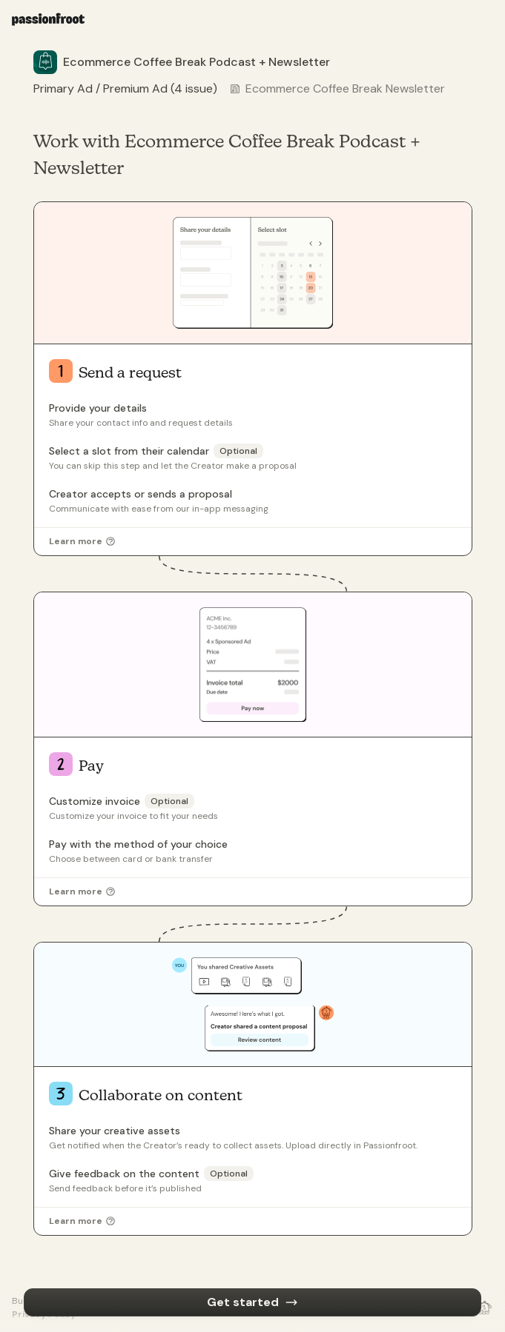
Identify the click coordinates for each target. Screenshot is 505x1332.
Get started (252, 1302)
